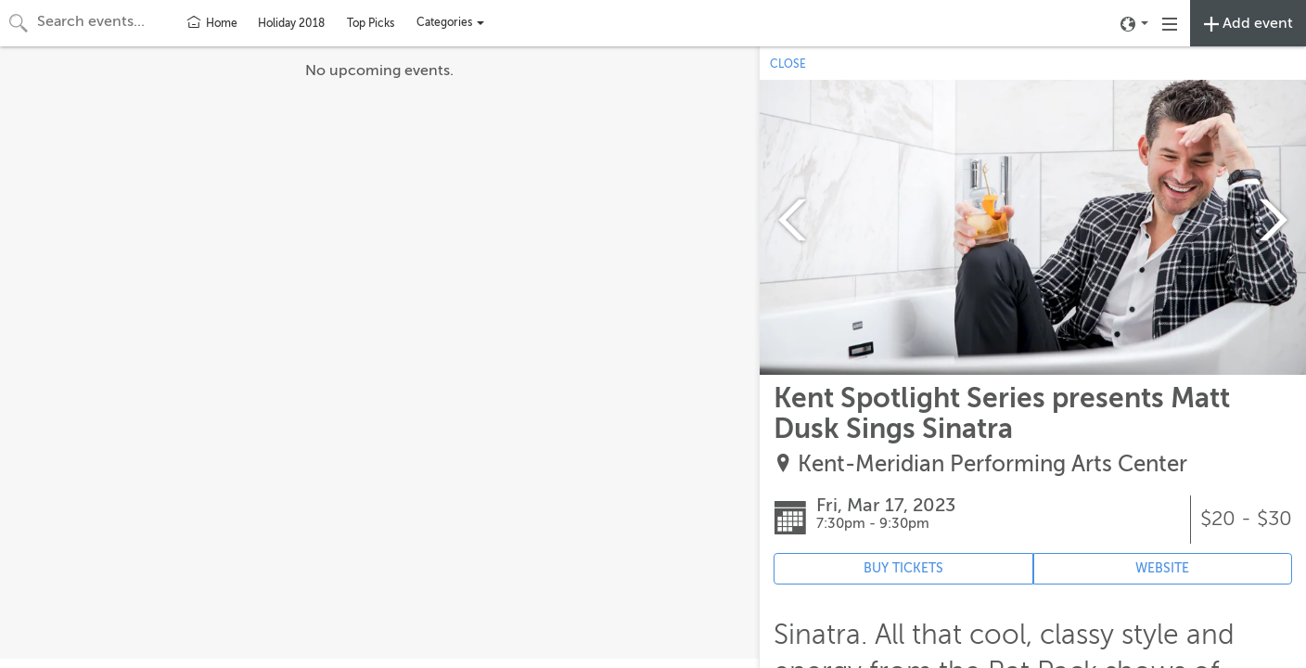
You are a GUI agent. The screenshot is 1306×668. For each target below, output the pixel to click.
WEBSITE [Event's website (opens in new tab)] (1162, 568)
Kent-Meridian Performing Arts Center (992, 464)
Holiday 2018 (291, 23)
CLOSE (788, 64)
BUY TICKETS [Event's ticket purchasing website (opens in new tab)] (903, 568)
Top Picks (370, 23)
